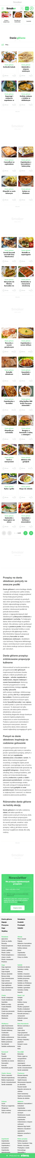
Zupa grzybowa (22, 1032)
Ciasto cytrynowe (6, 1013)
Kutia (19, 1046)
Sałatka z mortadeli (24, 985)
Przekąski (21, 925)
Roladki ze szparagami (26, 253)
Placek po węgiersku (7, 1106)
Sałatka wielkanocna (8, 1046)
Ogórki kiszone (22, 1080)
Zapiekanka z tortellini (9, 402)
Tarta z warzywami (9, 461)
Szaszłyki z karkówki (25, 373)
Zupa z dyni (5, 969)
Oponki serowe (6, 1058)
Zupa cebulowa (6, 990)
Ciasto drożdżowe (7, 1000)
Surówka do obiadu (24, 967)
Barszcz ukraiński (6, 974)
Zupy (3, 928)
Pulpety (20, 941)
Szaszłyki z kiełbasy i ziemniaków (26, 520)
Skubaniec (4, 1018)
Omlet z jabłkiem (6, 950)
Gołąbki (20, 997)
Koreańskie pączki (7, 1068)
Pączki (3, 1054)
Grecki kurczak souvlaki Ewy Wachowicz (9, 254)
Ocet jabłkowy (22, 1078)
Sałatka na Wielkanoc (25, 983)
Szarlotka (4, 1002)
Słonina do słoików (23, 1098)
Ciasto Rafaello (6, 1007)
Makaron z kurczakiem (25, 943)
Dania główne (9, 65)
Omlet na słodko (6, 941)
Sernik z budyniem (7, 997)
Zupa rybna (21, 1030)
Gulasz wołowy (6, 1110)
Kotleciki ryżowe (23, 1018)
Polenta (20, 1020)
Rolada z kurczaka (23, 1145)
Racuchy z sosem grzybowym (9, 345)
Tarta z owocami (6, 1075)
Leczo (3, 1103)
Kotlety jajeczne (22, 1141)
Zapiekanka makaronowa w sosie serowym (24, 1110)
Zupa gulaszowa (6, 983)
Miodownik (4, 1016)
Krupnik (20, 1000)
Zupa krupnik (5, 971)
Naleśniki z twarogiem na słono (9, 520)
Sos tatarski (5, 1044)
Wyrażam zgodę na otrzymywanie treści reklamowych (16, 894)
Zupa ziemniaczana (7, 978)
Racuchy (4, 943)
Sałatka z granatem (24, 987)
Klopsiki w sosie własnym (9, 192)
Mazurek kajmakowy (8, 1078)
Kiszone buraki (22, 1087)
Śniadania (21, 919)
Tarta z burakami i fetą (25, 1143)
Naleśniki (4, 948)
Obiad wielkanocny (7, 1028)
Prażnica (4, 962)
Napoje (4, 922)
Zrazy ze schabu (23, 957)
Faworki (4, 1056)
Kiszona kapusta (23, 1075)
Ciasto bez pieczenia (7, 1011)
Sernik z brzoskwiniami (25, 1068)
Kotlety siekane (22, 948)
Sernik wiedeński (23, 1070)
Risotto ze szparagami (25, 1011)
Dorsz (19, 950)
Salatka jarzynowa (23, 978)
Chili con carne (6, 1113)
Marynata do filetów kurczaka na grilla (9, 285)
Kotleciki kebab (9, 67)
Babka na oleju (6, 1004)
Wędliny (4, 931)
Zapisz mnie (17, 908)
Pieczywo (4, 925)
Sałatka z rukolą (23, 981)
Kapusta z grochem (24, 1035)
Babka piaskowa (6, 1042)
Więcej (19, 902)
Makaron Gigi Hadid (24, 1126)
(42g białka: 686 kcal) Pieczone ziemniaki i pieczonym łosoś (25, 405)
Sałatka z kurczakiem (24, 976)
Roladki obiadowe (9, 373)
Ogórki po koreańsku (24, 1096)
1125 (19, 533)
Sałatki (20, 928)
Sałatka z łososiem (24, 974)
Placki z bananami (7, 959)
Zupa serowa (5, 981)
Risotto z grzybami (23, 1007)
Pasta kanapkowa (7, 946)
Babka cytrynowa (7, 1039)
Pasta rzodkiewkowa (24, 1065)
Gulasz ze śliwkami (26, 192)
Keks (19, 1049)
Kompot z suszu (22, 1044)
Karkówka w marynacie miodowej (26, 284)
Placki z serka (5, 952)
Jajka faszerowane (7, 1026)
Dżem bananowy (23, 1094)
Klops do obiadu (25, 489)
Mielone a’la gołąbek (26, 461)
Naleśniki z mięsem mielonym (26, 69)
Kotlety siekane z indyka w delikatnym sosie (26, 99)
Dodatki (21, 922)
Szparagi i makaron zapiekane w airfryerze (9, 99)
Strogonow (4, 1108)
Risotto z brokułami (24, 1009)
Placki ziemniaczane (24, 946)
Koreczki (4, 1065)
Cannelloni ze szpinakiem (9, 163)
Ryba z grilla (9, 489)
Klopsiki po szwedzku (9, 431)
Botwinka (21, 1054)
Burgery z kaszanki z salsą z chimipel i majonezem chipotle (25, 434)
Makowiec (4, 1009)
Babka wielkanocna (7, 1037)
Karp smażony (22, 1037)
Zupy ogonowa (6, 967)
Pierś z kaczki (22, 939)
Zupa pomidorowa (7, 987)
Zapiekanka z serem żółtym (26, 344)
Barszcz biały (5, 976)
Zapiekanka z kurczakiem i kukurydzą (26, 164)
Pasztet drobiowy (6, 1030)
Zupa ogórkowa (6, 985)
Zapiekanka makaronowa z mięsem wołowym (25, 1122)
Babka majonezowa (7, 1080)
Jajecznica (4, 939)
